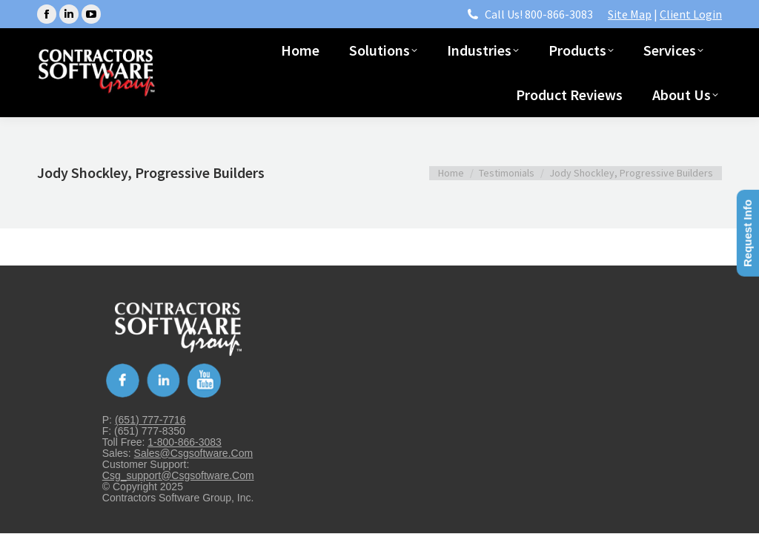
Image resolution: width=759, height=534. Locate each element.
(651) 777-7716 (150, 420)
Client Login (691, 14)
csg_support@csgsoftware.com (178, 475)
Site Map (630, 14)
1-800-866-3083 (185, 442)
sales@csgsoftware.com (193, 453)
